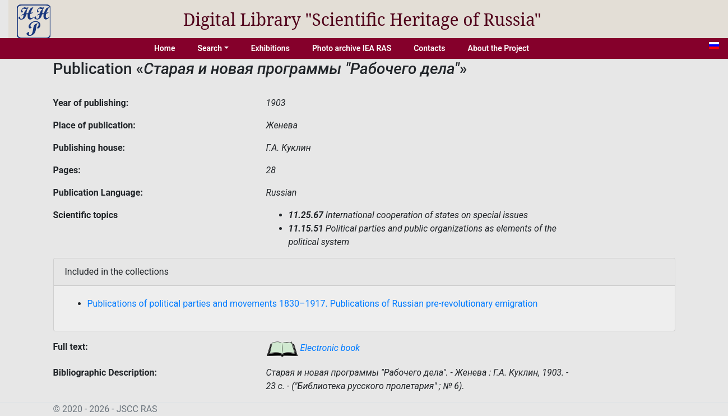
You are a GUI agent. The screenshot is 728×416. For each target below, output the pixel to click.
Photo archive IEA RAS (351, 48)
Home (164, 48)
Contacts (429, 48)
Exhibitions (270, 48)
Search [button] (209, 48)
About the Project (499, 48)
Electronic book (313, 348)
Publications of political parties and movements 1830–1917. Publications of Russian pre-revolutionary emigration (312, 303)
